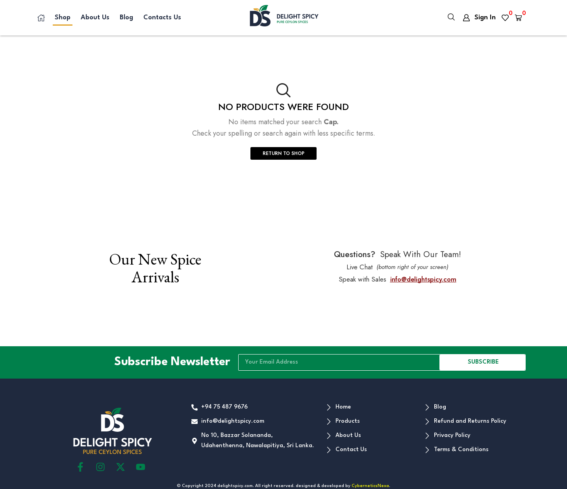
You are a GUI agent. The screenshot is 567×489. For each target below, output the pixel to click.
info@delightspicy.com (423, 279)
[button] (451, 17)
